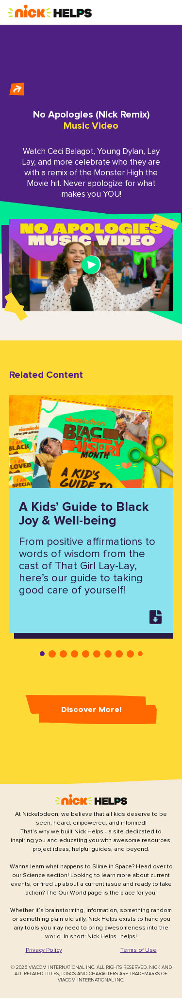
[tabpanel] (91, 514)
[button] (49, 12)
